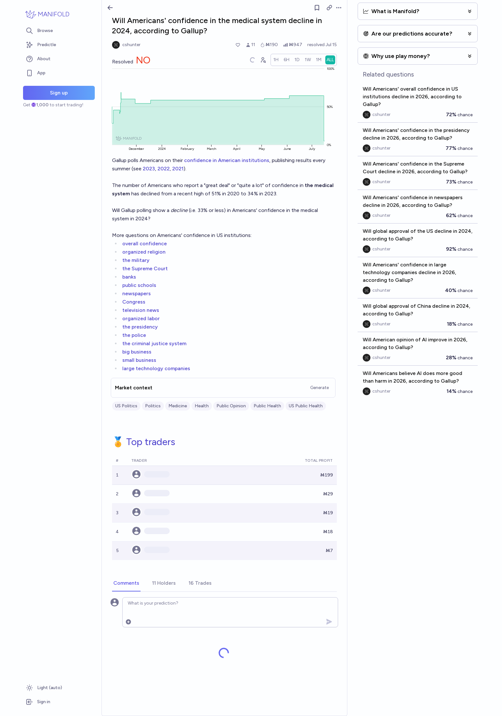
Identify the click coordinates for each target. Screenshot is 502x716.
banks (129, 277)
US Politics (126, 406)
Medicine (177, 406)
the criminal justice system (154, 343)
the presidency (140, 327)
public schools (139, 285)
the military (136, 260)
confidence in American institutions (226, 160)
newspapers (136, 293)
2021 (177, 169)
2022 (164, 169)
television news (140, 310)
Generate (319, 387)
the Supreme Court (145, 268)
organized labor (141, 318)
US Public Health (306, 406)
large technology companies (156, 368)
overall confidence (144, 243)
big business (136, 352)
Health (202, 406)
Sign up (59, 93)
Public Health (267, 406)
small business (139, 360)
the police (134, 335)
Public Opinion (231, 406)
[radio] (276, 59)
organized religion (144, 252)
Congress (133, 302)
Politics (153, 406)
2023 (149, 169)
